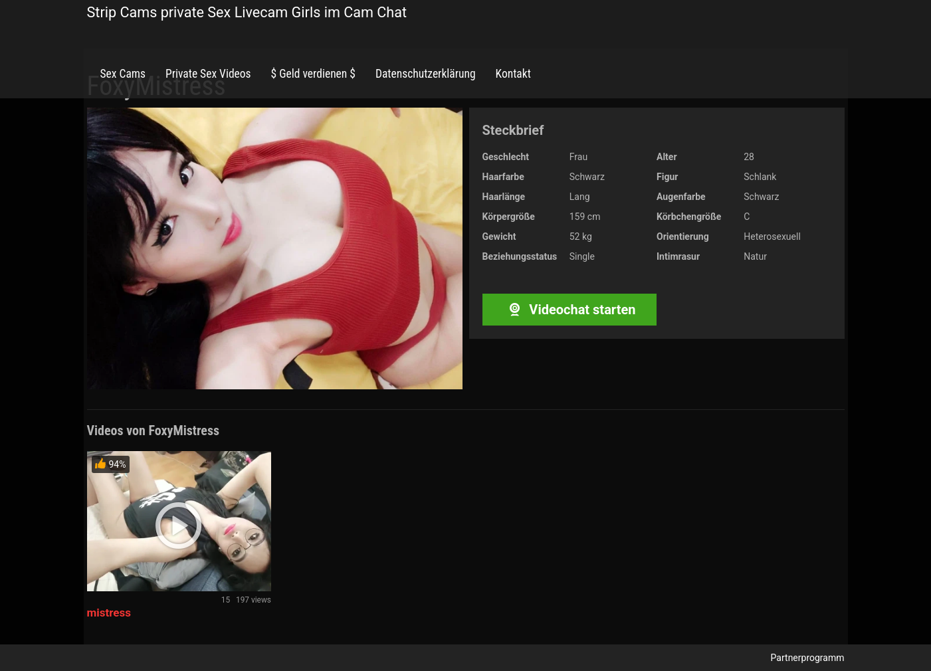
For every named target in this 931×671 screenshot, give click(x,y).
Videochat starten (569, 310)
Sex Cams (123, 73)
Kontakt (513, 73)
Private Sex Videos (208, 73)
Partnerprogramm (808, 657)
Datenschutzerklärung (425, 73)
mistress (109, 612)
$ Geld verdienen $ (313, 73)
